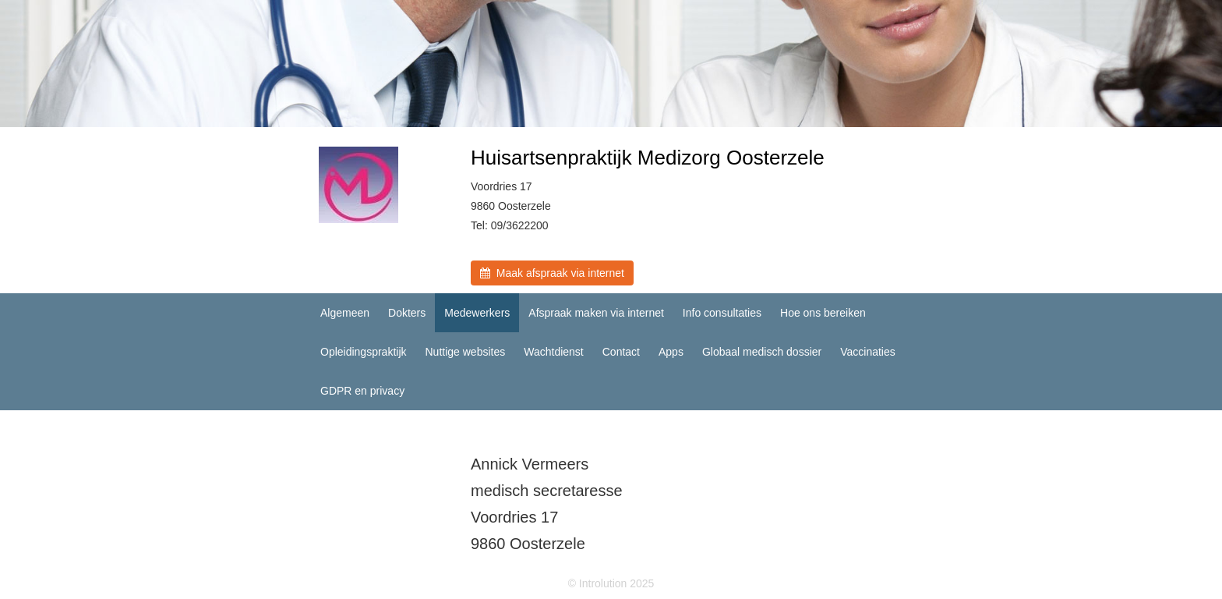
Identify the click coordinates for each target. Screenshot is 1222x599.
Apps (671, 352)
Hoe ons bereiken (823, 313)
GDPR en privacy (362, 391)
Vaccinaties (867, 352)
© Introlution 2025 (611, 583)
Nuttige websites (466, 352)
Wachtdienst (554, 352)
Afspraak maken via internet (596, 313)
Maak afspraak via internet (552, 273)
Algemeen (344, 313)
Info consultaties (722, 313)
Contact (621, 352)
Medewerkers (477, 313)
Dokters (407, 313)
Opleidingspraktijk (363, 352)
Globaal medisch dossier (761, 352)
